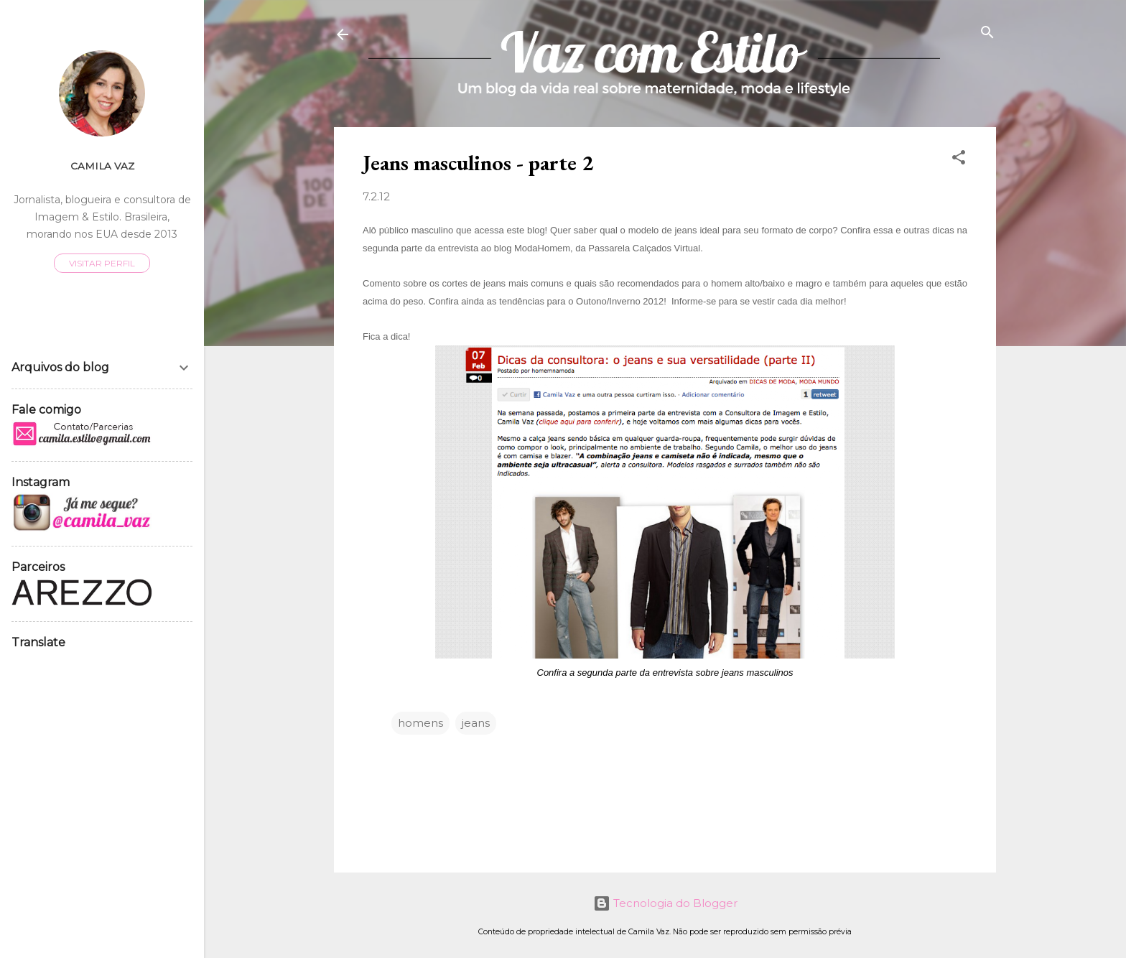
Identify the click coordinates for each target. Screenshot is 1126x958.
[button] (958, 158)
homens (420, 723)
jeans (476, 723)
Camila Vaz (102, 166)
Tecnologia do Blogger (665, 903)
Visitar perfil (102, 263)
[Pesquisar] (987, 33)
